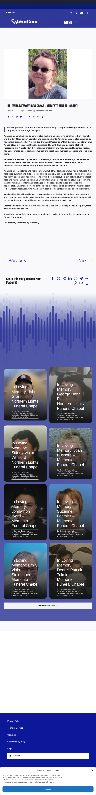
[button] (92, 770)
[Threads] (87, 278)
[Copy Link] (42, 116)
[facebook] (71, 13)
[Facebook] (8, 116)
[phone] (87, 13)
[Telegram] (29, 116)
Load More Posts (48, 606)
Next (83, 260)
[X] (12, 116)
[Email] (38, 116)
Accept (48, 789)
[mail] (81, 13)
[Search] (10, 756)
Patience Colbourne (44, 111)
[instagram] (76, 13)
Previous (17, 260)
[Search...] (48, 756)
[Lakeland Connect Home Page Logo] (25, 19)
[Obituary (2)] (48, 50)
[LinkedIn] (21, 116)
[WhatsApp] (25, 116)
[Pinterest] (34, 116)
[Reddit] (17, 116)
